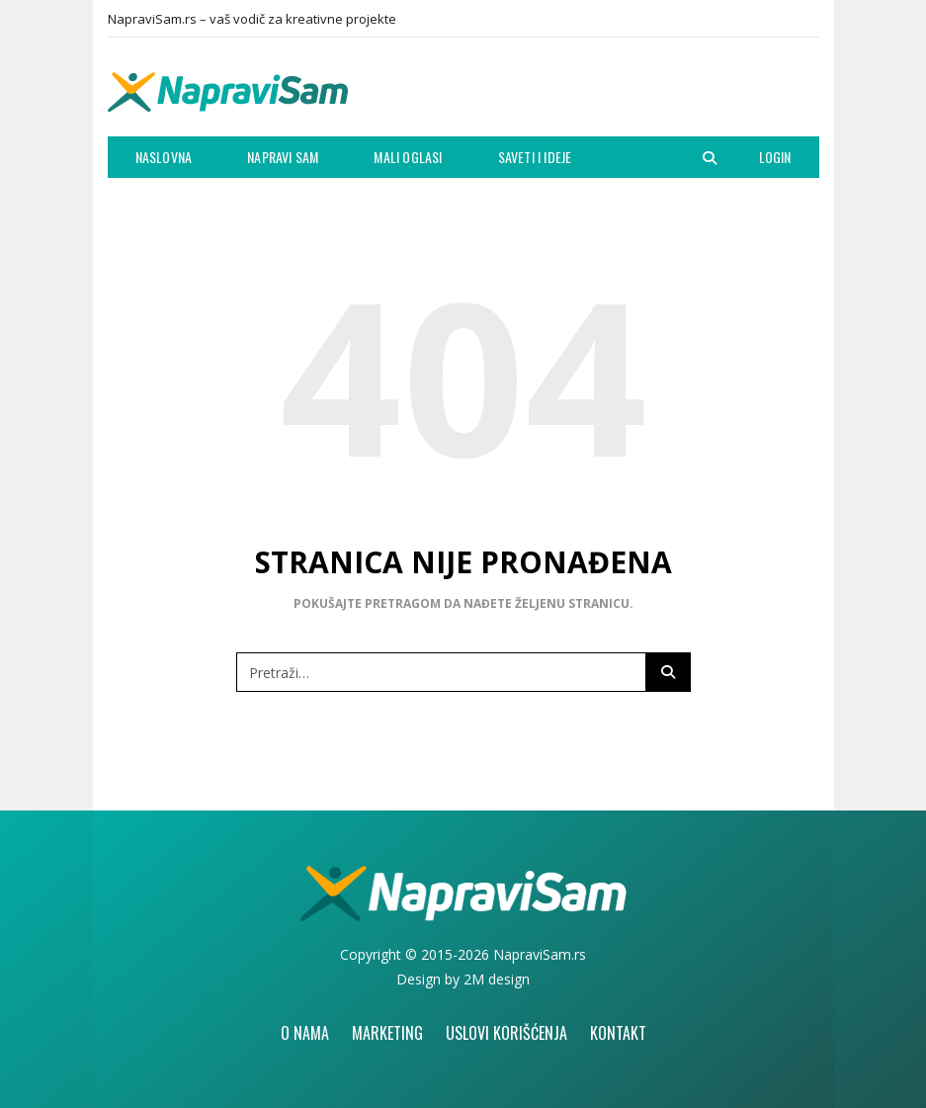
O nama (305, 1033)
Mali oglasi (408, 156)
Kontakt (618, 1033)
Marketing (387, 1033)
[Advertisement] (588, 92)
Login (775, 156)
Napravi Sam (282, 156)
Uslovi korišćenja (506, 1033)
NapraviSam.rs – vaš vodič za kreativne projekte (252, 19)
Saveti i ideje (535, 156)
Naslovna (164, 156)
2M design (496, 979)
